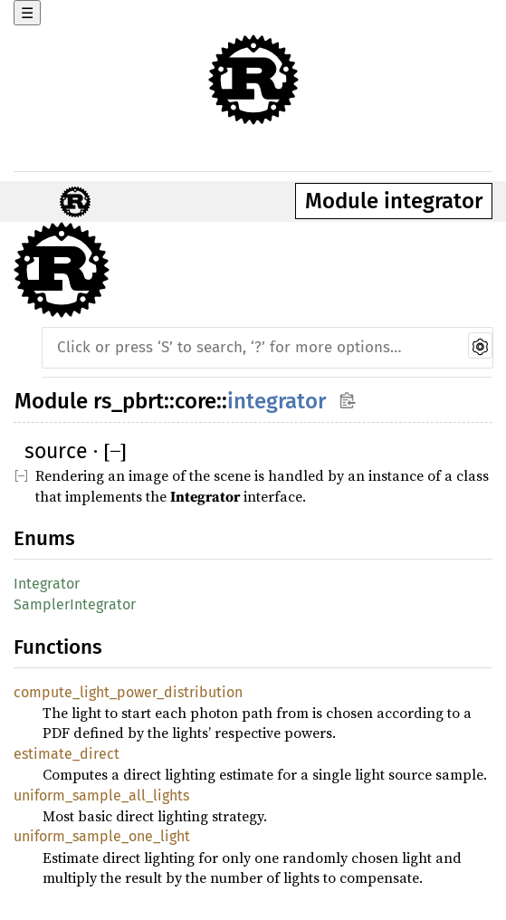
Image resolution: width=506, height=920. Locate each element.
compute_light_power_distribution (128, 692)
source (56, 451)
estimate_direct (66, 753)
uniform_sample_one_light (102, 836)
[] (115, 450)
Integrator (47, 583)
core (195, 401)
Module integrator (393, 201)
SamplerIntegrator (75, 604)
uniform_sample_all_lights (101, 795)
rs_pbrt (128, 401)
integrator (276, 401)
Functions (58, 647)
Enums (44, 538)
